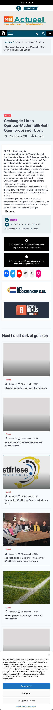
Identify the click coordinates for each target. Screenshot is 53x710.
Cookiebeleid (20, 707)
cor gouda (18, 224)
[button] (49, 654)
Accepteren (26, 686)
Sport (7, 116)
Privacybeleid (31, 707)
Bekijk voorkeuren (26, 701)
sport (35, 228)
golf (29, 224)
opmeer (25, 228)
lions (37, 224)
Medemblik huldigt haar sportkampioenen (26, 388)
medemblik (12, 228)
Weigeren (26, 693)
